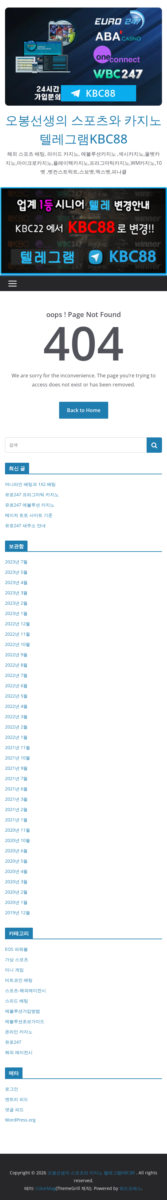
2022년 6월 (16, 685)
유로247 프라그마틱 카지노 (32, 494)
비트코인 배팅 (19, 980)
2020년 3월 (16, 882)
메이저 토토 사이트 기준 (29, 515)
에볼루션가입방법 (22, 1011)
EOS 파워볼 (16, 949)
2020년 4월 (16, 871)
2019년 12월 (17, 912)
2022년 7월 (16, 675)
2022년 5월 (16, 696)
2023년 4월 (16, 582)
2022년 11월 (17, 634)
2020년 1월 (16, 902)
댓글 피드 (14, 1109)
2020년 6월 (16, 851)
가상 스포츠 (16, 959)
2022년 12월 (17, 624)
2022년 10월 (17, 644)
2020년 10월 (17, 840)
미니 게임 (14, 970)
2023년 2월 (16, 603)
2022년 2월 (16, 727)
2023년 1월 (16, 613)
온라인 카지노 (19, 1032)
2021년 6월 (16, 789)
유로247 (13, 1042)
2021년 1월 (16, 820)
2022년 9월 (16, 655)
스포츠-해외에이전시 (25, 990)
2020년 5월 (16, 861)
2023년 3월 (16, 593)
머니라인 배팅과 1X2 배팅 (30, 484)
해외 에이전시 (19, 1052)
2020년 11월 (17, 830)
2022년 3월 (16, 716)
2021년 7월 (16, 778)
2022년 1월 (16, 737)
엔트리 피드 (16, 1099)
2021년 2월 (16, 809)
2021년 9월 (16, 768)
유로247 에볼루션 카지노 (29, 505)
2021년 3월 (16, 799)
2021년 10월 (17, 758)
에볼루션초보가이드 (24, 1021)
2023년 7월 (16, 562)
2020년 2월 (16, 892)
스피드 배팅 (16, 1001)
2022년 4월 (16, 706)
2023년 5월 (16, 572)
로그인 (11, 1089)
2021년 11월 (17, 747)
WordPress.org (20, 1120)
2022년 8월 (16, 665)
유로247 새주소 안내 (25, 525)
